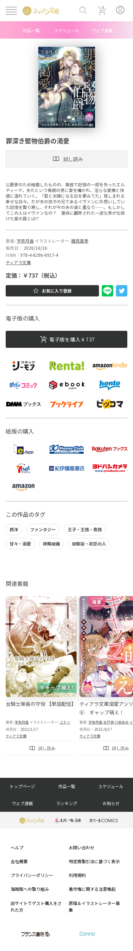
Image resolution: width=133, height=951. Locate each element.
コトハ (65, 722)
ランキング (66, 803)
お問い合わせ (81, 847)
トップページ (22, 786)
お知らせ (111, 803)
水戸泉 (108, 722)
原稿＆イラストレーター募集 (94, 906)
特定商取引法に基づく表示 (94, 861)
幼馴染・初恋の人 (89, 543)
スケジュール (66, 30)
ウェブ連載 (102, 30)
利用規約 (77, 875)
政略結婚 (51, 543)
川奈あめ (122, 722)
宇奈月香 (25, 241)
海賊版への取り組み (30, 889)
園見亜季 (79, 241)
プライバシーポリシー (32, 875)
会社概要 (19, 861)
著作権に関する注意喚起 (92, 889)
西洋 (14, 529)
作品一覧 (31, 30)
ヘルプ (17, 847)
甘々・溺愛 (20, 543)
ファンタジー (43, 529)
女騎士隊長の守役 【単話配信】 (41, 703)
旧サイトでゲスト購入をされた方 (36, 906)
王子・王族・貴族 (85, 529)
